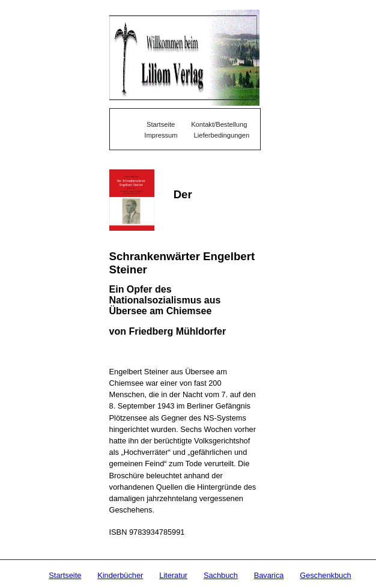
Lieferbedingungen (221, 135)
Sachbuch (221, 575)
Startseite (65, 575)
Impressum (160, 135)
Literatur (173, 575)
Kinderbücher (120, 575)
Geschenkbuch (325, 575)
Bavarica (269, 575)
